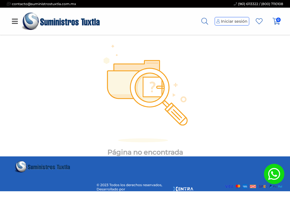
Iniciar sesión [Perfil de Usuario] (232, 21)
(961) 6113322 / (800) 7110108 (258, 4)
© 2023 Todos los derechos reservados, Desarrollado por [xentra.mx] (145, 187)
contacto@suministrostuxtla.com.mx (41, 4)
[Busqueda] (204, 21)
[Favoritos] (259, 21)
